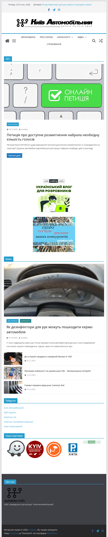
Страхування (54, 44)
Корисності (63, 37)
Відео (81, 37)
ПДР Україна (10, 412)
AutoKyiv (24, 129)
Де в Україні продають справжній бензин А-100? (48, 356)
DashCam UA (10, 417)
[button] (71, 37)
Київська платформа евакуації (18, 421)
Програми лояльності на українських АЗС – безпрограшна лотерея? (57, 371)
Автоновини (28, 37)
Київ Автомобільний (13, 407)
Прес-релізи (46, 37)
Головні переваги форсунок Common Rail (44, 385)
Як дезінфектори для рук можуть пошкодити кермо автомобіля (49, 329)
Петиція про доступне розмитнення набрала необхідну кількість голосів (53, 137)
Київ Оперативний (13, 426)
